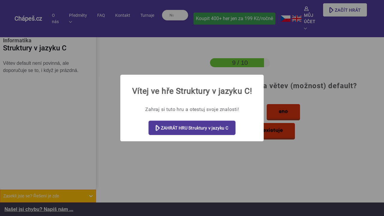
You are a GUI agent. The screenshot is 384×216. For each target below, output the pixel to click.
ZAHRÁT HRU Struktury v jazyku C (192, 128)
